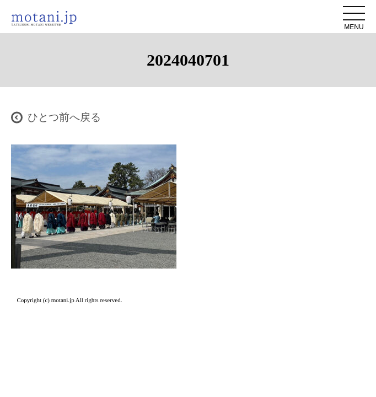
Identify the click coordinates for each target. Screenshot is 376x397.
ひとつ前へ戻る (64, 117)
